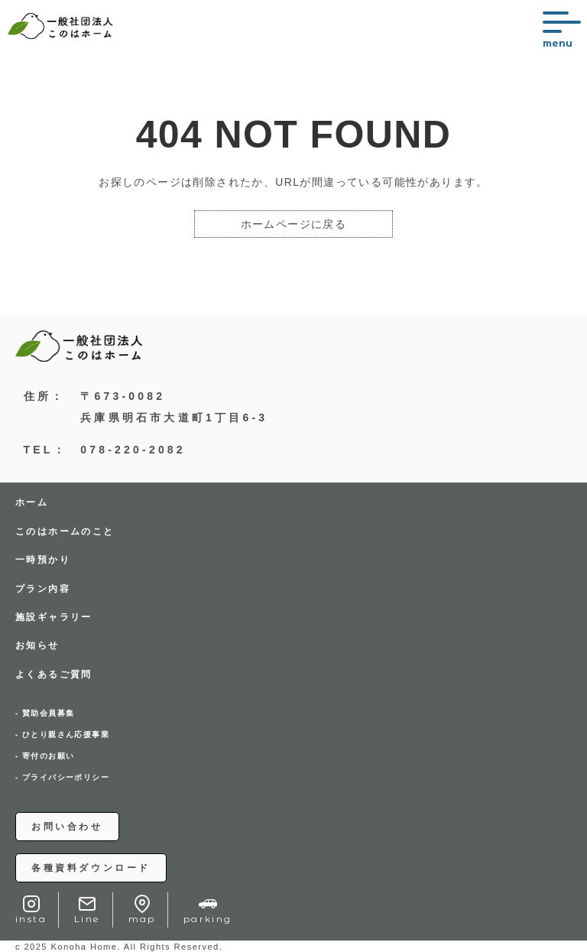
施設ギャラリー (53, 617)
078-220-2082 (133, 450)
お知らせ (37, 645)
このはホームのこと (65, 531)
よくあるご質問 (53, 674)
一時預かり (42, 559)
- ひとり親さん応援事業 (62, 735)
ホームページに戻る (294, 224)
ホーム (31, 502)
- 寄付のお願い (44, 756)
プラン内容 (42, 588)
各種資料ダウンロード (91, 868)
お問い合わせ (67, 826)
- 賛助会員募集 (44, 713)
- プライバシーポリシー (62, 777)
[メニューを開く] (561, 30)
